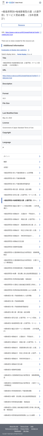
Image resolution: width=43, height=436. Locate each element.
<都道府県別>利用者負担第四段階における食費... (20, 290)
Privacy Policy (25, 429)
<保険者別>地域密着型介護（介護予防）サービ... (20, 323)
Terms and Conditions (11, 429)
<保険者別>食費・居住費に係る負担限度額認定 (20, 396)
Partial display (21, 54)
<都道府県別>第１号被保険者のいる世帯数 (18, 173)
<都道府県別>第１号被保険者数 (14, 178)
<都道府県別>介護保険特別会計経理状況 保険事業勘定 (21, 254)
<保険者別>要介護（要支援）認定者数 (17, 312)
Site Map (26, 431)
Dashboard (17, 431)
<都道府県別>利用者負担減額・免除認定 (18, 279)
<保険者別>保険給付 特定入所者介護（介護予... (20, 353)
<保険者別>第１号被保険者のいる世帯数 (18, 295)
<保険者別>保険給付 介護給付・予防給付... (19, 336)
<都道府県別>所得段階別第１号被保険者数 (18, 268)
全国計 (6, 167)
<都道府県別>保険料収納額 (13, 247)
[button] (40, 2)
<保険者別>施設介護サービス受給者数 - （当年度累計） (21, 330)
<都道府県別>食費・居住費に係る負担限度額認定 (21, 273)
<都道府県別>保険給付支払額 (14, 241)
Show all (29, 54)
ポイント (7, 156)
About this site (14, 426)
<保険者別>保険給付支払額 (13, 364)
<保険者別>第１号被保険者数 (14, 301)
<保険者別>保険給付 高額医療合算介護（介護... (20, 347)
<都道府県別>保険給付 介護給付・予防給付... (20, 214)
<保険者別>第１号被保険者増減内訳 (16, 306)
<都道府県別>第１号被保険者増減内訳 (17, 184)
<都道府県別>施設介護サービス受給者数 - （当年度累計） (21, 207)
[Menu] (3, 2)
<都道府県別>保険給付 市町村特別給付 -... (19, 236)
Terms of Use (24, 426)
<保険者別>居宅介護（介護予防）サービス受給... (20, 318)
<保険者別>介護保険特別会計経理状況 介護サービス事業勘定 (21, 384)
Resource (21, 25)
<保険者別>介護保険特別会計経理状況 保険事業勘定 (21, 376)
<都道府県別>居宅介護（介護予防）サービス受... (20, 195)
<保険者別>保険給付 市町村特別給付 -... (18, 358)
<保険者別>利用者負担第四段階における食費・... (20, 415)
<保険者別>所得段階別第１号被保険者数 (18, 391)
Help (32, 426)
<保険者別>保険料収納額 (12, 369)
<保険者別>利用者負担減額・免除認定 (17, 402)
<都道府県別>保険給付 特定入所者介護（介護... (20, 230)
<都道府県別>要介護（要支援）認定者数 (18, 189)
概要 (5, 162)
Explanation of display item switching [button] (16, 50)
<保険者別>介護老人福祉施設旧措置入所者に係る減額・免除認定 (21, 409)
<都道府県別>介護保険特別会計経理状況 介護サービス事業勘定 (21, 261)
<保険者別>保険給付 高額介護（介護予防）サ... (20, 342)
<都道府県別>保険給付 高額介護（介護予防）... (20, 219)
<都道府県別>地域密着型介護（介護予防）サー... (20, 200)
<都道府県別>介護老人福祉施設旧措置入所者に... (20, 284)
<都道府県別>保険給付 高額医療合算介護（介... (20, 225)
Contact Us (34, 429)
